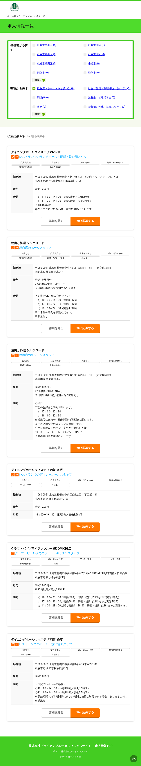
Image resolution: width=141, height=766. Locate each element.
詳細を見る (56, 221)
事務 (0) (41, 106)
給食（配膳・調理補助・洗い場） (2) (109, 88)
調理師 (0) (43, 97)
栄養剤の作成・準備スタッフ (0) (106, 106)
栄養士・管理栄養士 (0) (101, 97)
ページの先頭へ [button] (133, 758)
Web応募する (85, 221)
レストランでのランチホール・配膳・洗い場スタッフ (50, 156)
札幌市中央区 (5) (46, 45)
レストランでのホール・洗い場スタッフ (41, 644)
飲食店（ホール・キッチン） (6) (55, 88)
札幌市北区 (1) (96, 45)
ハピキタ (76, 757)
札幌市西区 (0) (96, 54)
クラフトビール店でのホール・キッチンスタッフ (45, 553)
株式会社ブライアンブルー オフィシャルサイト (60, 746)
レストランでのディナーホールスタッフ (41, 474)
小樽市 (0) (94, 63)
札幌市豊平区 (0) (46, 54)
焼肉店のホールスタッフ (31, 247)
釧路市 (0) (43, 72)
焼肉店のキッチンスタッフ (32, 355)
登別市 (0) (94, 72)
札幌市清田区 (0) (46, 63)
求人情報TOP (103, 746)
